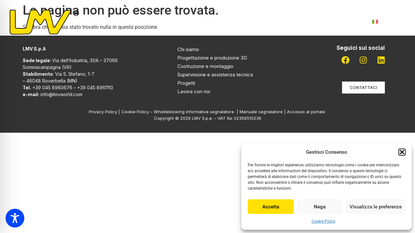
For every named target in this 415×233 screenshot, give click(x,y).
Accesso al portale (306, 111)
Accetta (270, 207)
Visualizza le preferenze (376, 207)
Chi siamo (149, 21)
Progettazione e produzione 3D (212, 58)
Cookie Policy (323, 221)
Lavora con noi (301, 21)
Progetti (232, 21)
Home (116, 21)
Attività (191, 22)
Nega (320, 207)
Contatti (347, 21)
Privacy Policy (103, 111)
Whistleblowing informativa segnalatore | (197, 111)
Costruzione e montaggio (205, 66)
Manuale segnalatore (262, 111)
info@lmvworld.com (61, 94)
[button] (402, 152)
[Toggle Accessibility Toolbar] (15, 218)
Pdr (262, 21)
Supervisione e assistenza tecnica (215, 75)
